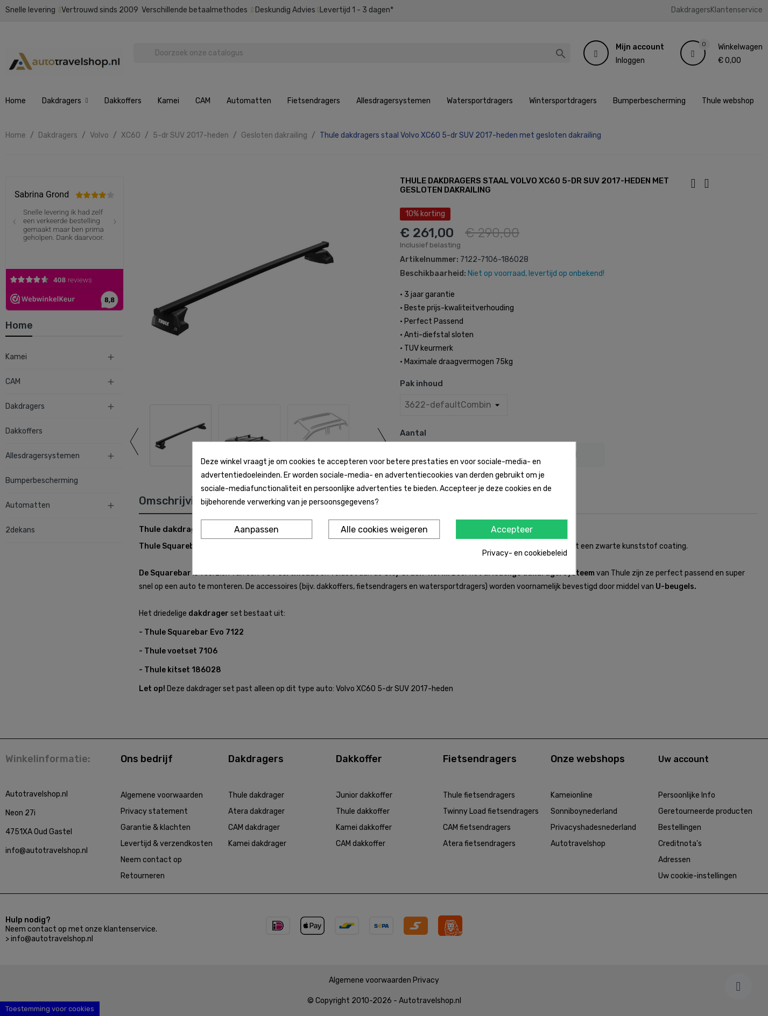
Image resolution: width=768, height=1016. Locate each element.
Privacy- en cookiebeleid (524, 553)
